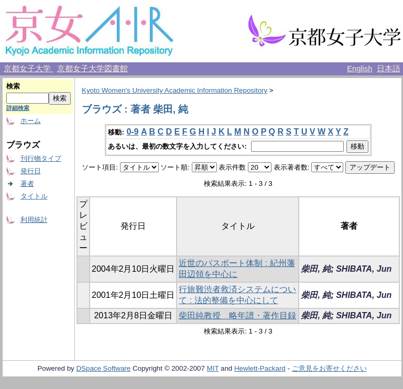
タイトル (34, 196)
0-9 (132, 131)
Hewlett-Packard (260, 368)
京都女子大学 (28, 68)
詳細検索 (17, 108)
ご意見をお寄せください (329, 368)
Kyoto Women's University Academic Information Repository (174, 90)
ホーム (30, 121)
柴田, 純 (316, 268)
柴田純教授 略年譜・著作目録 (237, 315)
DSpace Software (103, 368)
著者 (27, 183)
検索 (13, 86)
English (359, 68)
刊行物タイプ (40, 158)
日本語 (388, 68)
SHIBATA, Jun (363, 268)
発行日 (30, 171)
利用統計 (34, 220)
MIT (213, 368)
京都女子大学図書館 (92, 68)
